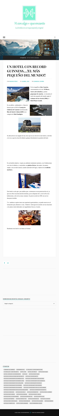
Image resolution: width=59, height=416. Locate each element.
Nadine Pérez (14, 81)
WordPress (26, 412)
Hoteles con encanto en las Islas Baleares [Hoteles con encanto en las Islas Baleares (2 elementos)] (16, 389)
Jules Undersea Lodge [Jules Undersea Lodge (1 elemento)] (36, 403)
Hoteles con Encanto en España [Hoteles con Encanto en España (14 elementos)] (13, 385)
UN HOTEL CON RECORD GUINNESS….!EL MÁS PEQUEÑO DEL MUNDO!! (26, 70)
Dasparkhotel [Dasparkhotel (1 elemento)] (21, 369)
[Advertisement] (29, 151)
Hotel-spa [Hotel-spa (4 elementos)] (23, 371)
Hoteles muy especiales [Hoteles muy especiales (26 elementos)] (10, 400)
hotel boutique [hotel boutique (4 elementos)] (43, 371)
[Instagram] (7, 263)
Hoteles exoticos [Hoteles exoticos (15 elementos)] (39, 396)
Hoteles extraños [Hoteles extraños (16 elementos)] (9, 398)
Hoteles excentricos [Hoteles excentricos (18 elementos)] (26, 396)
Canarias (36, 81)
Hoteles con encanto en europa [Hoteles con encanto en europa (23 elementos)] (33, 385)
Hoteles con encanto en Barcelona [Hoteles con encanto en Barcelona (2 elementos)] (14, 380)
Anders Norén (40, 412)
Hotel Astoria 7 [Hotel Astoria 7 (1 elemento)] (32, 371)
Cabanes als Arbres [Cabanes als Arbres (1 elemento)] (9, 369)
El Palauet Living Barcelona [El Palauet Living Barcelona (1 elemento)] (34, 369)
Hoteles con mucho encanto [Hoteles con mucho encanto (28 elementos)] (38, 389)
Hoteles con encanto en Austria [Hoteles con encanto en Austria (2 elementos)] (35, 378)
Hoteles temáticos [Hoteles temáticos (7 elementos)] (9, 403)
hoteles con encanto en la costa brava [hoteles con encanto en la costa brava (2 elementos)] (35, 387)
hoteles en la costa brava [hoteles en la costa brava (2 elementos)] (11, 396)
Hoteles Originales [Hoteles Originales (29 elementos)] (24, 400)
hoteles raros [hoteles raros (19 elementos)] (49, 400)
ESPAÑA (42, 81)
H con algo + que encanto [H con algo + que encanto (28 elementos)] (11, 371)
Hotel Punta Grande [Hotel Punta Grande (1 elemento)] (22, 403)
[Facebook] (4, 263)
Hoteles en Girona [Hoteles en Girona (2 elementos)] (22, 394)
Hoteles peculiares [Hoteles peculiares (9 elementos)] (37, 400)
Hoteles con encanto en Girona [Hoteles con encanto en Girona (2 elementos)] (13, 387)
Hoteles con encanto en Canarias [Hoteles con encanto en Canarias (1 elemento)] (35, 380)
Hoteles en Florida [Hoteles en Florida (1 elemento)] (9, 394)
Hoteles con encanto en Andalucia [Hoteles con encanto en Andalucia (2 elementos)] (14, 378)
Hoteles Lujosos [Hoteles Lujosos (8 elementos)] (45, 398)
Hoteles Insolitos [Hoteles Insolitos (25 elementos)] (21, 398)
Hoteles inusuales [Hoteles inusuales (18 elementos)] (33, 398)
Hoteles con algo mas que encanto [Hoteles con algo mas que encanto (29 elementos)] (14, 376)
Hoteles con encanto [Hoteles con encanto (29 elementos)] (32, 376)
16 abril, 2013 (25, 81)
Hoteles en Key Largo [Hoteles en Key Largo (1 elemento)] (35, 394)
